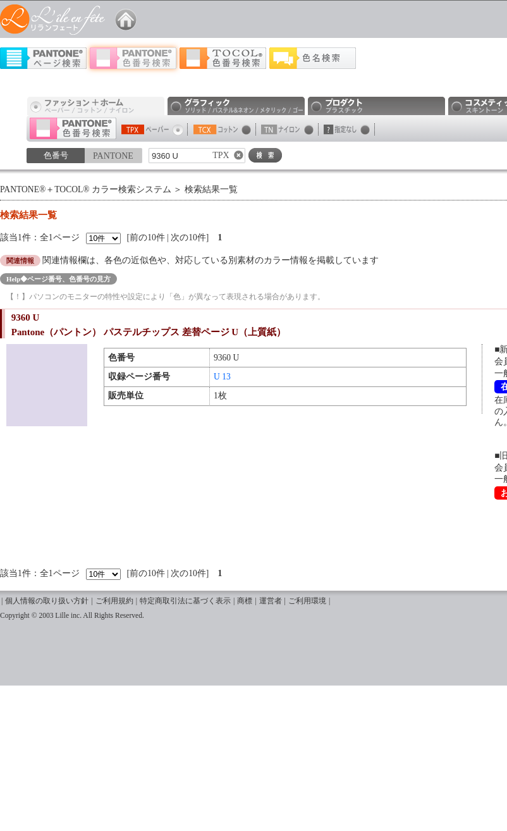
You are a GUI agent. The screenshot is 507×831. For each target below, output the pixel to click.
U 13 (222, 376)
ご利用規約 (114, 601)
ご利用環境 (307, 601)
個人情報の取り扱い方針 (47, 601)
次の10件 (188, 237)
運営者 (270, 601)
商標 (244, 601)
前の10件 (147, 237)
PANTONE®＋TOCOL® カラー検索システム (85, 189)
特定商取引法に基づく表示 (185, 601)
